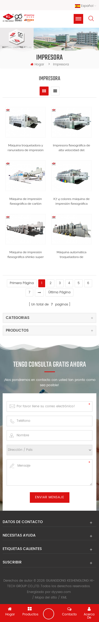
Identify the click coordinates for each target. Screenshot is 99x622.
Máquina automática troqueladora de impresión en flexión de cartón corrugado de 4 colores (71, 254)
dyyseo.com (61, 592)
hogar (37, 64)
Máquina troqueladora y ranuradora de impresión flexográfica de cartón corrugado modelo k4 (26, 147)
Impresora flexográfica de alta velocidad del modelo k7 (71, 147)
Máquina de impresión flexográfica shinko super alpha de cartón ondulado (25, 254)
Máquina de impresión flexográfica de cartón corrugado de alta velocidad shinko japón (26, 201)
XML (64, 597)
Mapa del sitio (46, 597)
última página (59, 292)
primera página (22, 283)
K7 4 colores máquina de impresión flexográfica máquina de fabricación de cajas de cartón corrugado (72, 201)
